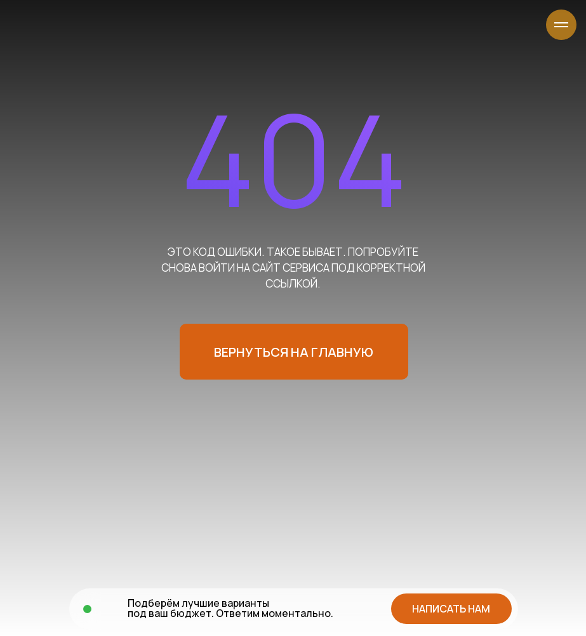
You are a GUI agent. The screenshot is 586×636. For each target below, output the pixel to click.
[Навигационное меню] (561, 24)
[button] (451, 608)
